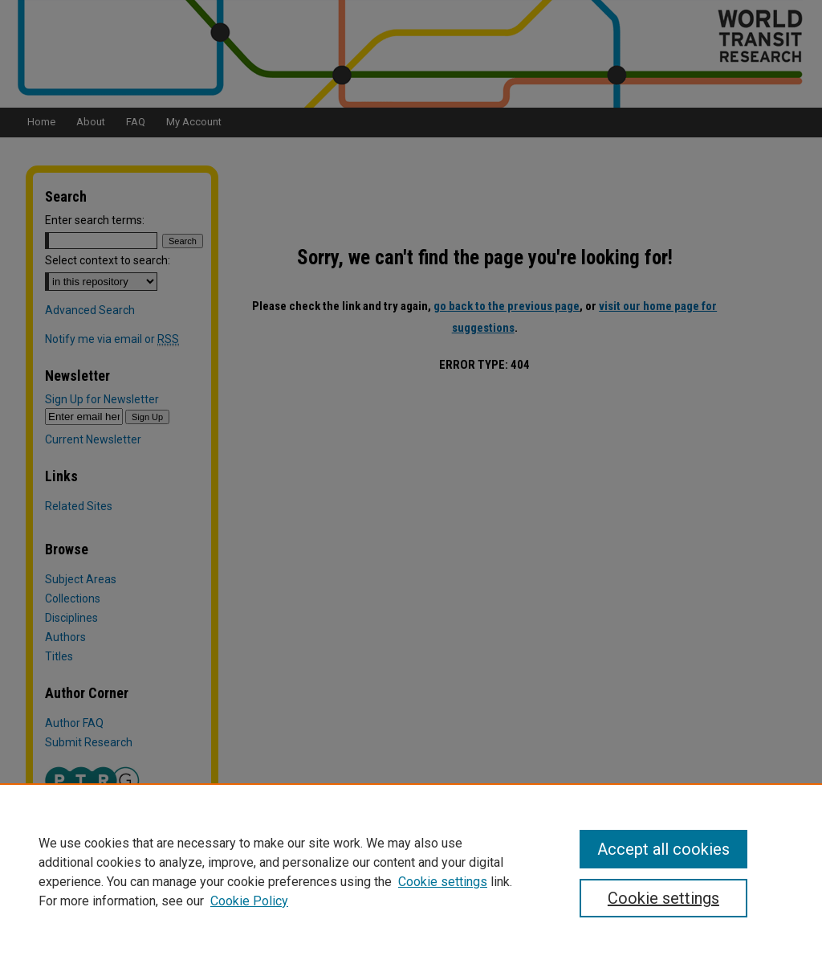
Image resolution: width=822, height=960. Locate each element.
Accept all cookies (663, 849)
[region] (411, 871)
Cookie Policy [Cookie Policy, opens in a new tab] (249, 901)
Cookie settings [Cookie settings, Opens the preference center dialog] (663, 898)
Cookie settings (442, 881)
